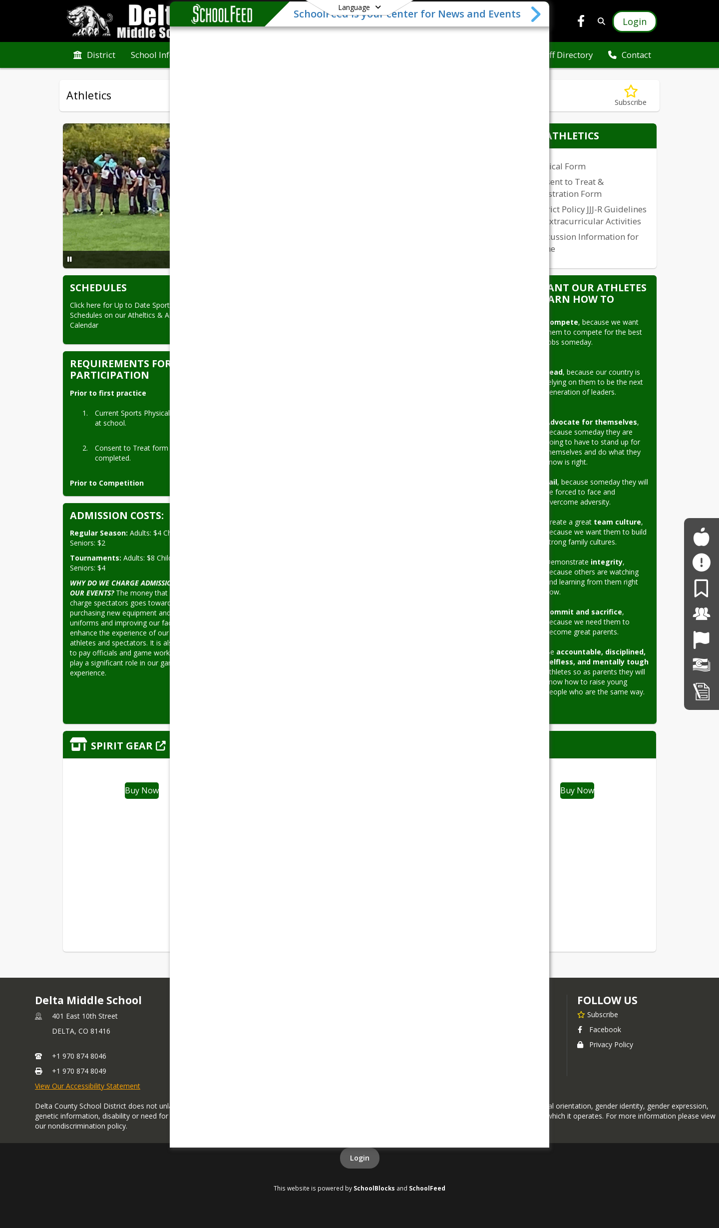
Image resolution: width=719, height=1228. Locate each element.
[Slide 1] (257, 260)
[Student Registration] (701, 691)
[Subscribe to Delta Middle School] (597, 1014)
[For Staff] (701, 614)
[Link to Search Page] (599, 21)
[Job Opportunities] (701, 639)
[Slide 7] (305, 260)
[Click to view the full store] (359, 744)
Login (359, 1158)
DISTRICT (239, 1000)
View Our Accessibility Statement (87, 1086)
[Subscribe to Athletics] (631, 95)
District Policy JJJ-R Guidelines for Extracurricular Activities (589, 215)
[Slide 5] (289, 260)
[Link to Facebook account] (581, 22)
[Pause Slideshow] (69, 259)
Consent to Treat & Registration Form (567, 187)
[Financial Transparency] (701, 665)
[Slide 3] (273, 260)
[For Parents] (701, 588)
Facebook (599, 1029)
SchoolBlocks (374, 1188)
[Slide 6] (297, 260)
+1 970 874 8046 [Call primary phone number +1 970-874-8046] (79, 1056)
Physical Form (558, 166)
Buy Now (142, 790)
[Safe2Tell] (701, 562)
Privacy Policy (605, 1044)
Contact (234, 1013)
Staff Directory (425, 1028)
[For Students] (701, 537)
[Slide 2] (265, 260)
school (417, 1000)
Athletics (416, 1013)
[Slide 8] (313, 260)
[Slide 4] (281, 260)
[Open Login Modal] (634, 21)
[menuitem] (94, 55)
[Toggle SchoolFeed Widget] (536, 1215)
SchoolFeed (427, 1188)
